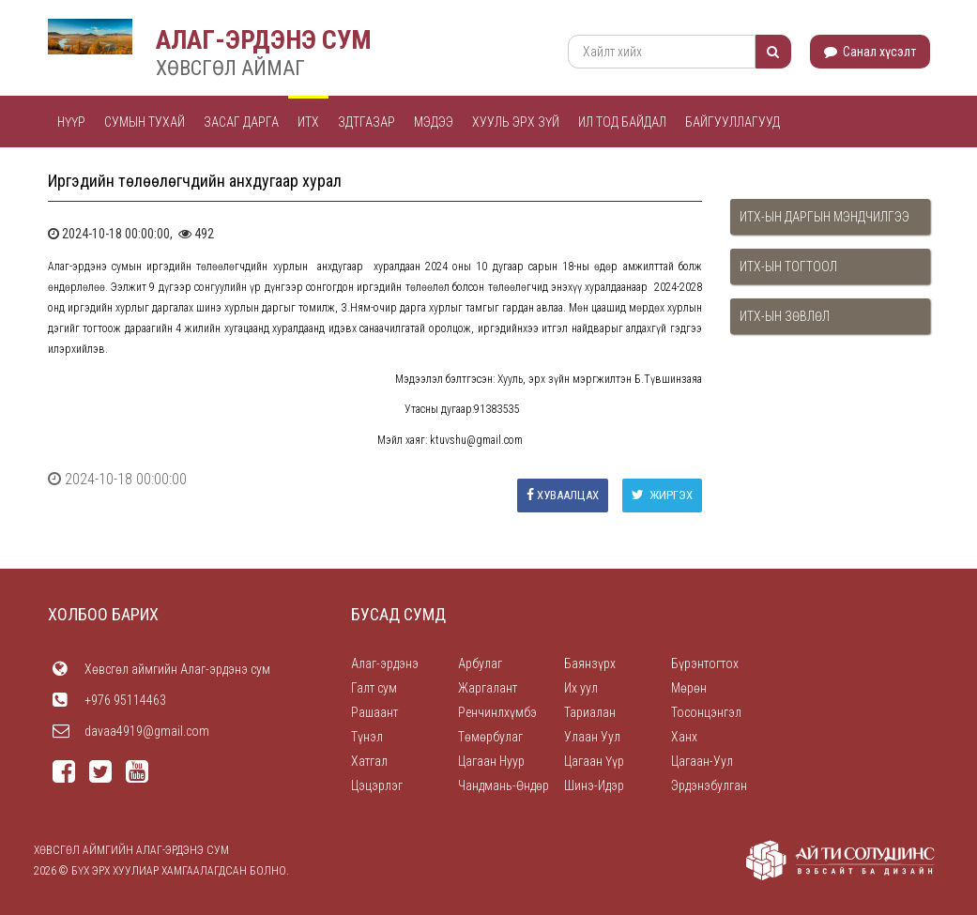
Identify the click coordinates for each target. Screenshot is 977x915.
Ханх (684, 736)
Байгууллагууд (732, 122)
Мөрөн (689, 687)
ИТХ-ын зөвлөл (785, 316)
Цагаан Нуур (491, 761)
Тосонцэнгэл (706, 712)
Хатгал (369, 761)
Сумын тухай (144, 122)
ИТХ (308, 122)
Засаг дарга (241, 122)
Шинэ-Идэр (594, 785)
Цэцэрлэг (377, 785)
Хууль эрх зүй (515, 122)
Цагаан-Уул (702, 761)
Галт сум (374, 687)
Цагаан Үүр (594, 761)
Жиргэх (662, 495)
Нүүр (71, 122)
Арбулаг (480, 663)
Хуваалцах (563, 495)
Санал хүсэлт (870, 51)
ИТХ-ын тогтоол (788, 266)
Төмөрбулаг (490, 736)
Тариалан (590, 712)
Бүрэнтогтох (705, 663)
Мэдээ (433, 122)
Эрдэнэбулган (709, 785)
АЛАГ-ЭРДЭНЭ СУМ (264, 39)
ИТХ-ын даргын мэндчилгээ (824, 216)
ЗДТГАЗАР (366, 122)
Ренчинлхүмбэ (497, 712)
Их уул (581, 687)
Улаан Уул (592, 736)
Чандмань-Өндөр (503, 785)
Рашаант (374, 712)
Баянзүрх (590, 663)
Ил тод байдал (622, 122)
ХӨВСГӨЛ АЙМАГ (230, 68)
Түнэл (367, 736)
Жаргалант (487, 687)
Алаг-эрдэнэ (385, 663)
